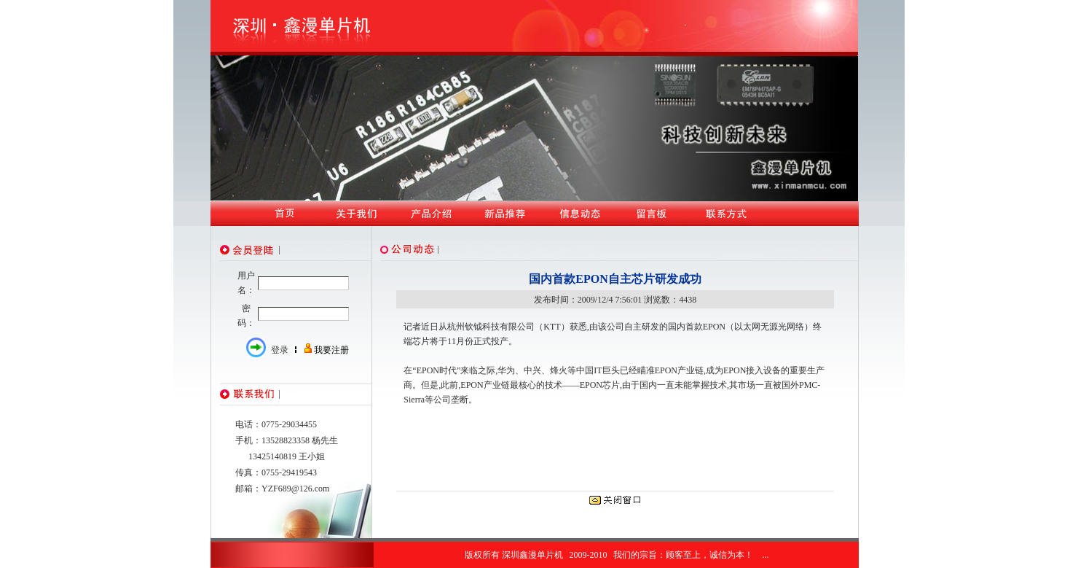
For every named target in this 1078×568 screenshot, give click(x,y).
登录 (279, 350)
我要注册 (331, 350)
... (766, 555)
